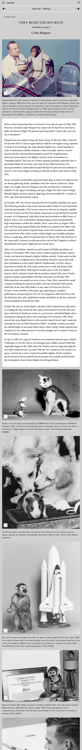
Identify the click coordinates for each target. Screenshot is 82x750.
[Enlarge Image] (5, 93)
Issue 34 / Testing (41, 8)
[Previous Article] (4, 9)
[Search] (79, 2)
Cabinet (10, 3)
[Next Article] (78, 9)
